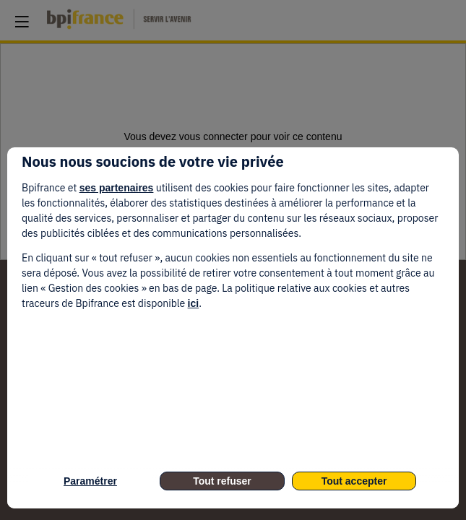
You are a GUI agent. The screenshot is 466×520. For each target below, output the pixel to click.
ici (193, 303)
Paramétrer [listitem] (90, 481)
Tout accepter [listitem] (354, 481)
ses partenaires (116, 188)
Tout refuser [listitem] (222, 481)
